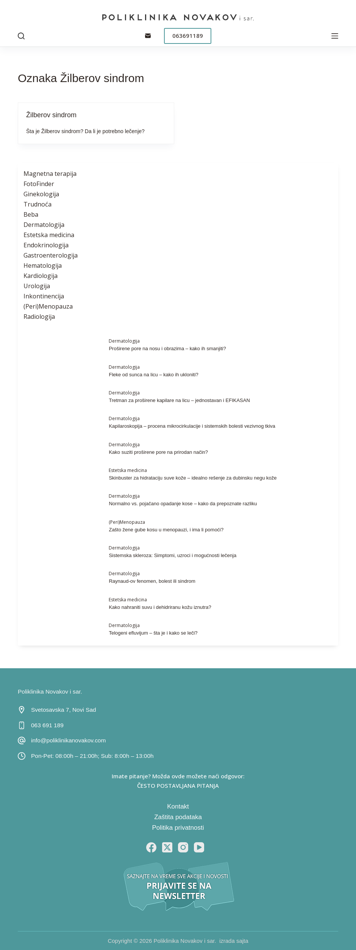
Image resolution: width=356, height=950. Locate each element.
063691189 (187, 35)
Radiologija (39, 316)
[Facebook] (151, 847)
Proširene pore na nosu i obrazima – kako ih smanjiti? (167, 348)
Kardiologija (40, 276)
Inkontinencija (43, 296)
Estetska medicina (48, 235)
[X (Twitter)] (167, 847)
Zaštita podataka (178, 817)
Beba (30, 214)
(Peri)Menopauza (48, 306)
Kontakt (178, 806)
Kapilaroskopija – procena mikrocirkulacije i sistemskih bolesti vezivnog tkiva (192, 426)
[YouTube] (199, 847)
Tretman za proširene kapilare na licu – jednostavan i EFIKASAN (179, 400)
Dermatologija (43, 224)
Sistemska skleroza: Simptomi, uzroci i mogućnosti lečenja (172, 555)
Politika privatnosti (178, 827)
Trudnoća (37, 204)
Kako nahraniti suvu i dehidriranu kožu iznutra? (160, 607)
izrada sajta (233, 941)
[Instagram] (183, 847)
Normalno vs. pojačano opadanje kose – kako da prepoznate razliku (183, 503)
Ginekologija (41, 194)
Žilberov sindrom (51, 115)
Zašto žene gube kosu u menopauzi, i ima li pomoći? (166, 529)
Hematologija (42, 265)
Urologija (36, 286)
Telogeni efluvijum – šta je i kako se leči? (153, 633)
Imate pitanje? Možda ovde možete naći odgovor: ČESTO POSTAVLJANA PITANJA (178, 780)
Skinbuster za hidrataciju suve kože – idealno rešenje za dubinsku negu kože (192, 478)
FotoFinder (38, 184)
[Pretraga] (21, 36)
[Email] (148, 36)
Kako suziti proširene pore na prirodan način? (158, 452)
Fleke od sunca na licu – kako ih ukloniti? (153, 374)
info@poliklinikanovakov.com (68, 740)
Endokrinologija (46, 245)
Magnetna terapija (50, 173)
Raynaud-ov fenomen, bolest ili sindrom (152, 581)
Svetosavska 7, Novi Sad (63, 709)
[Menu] (334, 36)
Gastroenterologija (50, 255)
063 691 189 (47, 725)
